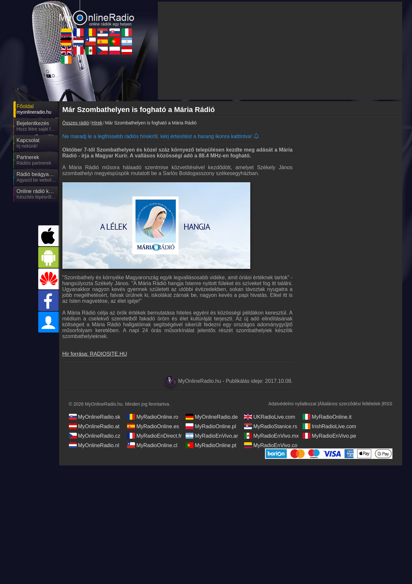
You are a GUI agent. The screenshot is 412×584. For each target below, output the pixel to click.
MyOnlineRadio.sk (95, 417)
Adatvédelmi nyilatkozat (292, 403)
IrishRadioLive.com (329, 426)
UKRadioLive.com (269, 417)
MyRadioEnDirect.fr (154, 436)
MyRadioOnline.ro (152, 417)
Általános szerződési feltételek (349, 403)
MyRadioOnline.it (327, 417)
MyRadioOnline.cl (152, 445)
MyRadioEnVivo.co (270, 445)
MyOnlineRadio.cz (95, 436)
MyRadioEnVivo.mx (271, 436)
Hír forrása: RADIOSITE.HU (94, 354)
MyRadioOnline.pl (211, 426)
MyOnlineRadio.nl (94, 445)
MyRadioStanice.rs (270, 426)
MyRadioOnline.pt (211, 445)
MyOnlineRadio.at (94, 426)
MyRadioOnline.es (153, 426)
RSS (387, 403)
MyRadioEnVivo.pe (329, 436)
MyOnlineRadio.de (212, 417)
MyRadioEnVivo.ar (212, 436)
